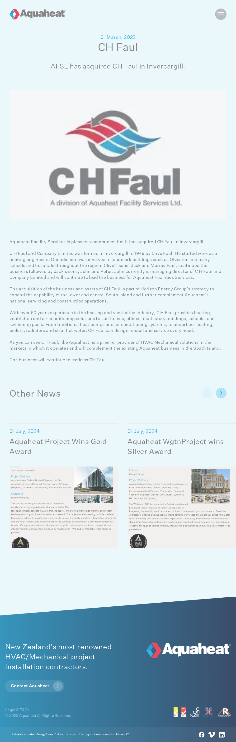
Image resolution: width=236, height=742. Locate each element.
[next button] (206, 393)
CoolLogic (85, 734)
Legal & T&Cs (17, 710)
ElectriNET (122, 734)
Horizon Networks (103, 734)
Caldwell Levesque (66, 734)
